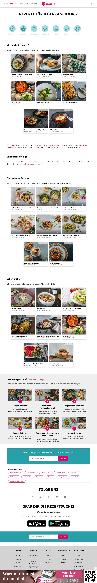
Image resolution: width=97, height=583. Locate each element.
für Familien (31, 473)
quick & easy (45, 473)
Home (6, 4)
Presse (64, 559)
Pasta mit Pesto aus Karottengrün (22, 74)
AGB (78, 555)
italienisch (14, 477)
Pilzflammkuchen (68, 74)
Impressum (79, 562)
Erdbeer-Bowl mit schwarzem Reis (22, 208)
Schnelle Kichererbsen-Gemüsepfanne (57, 130)
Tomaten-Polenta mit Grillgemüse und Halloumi (34, 130)
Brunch (50, 477)
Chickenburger (54, 364)
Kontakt (48, 559)
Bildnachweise (78, 566)
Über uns (63, 555)
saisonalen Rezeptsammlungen (31, 164)
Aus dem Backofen (17, 481)
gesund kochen (15, 473)
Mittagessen (60, 473)
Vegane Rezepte (33, 567)
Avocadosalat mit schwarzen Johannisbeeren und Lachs (71, 235)
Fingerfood (62, 477)
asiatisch (26, 477)
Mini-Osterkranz (55, 263)
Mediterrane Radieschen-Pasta (72, 208)
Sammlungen (23, 4)
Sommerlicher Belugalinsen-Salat (47, 235)
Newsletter (48, 562)
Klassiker (39, 477)
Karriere (63, 562)
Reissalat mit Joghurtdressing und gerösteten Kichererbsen (47, 336)
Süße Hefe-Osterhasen (31, 263)
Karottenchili (16, 102)
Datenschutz (79, 559)
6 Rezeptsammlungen (37, 380)
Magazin (34, 4)
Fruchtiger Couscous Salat (19, 336)
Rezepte (13, 4)
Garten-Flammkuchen (70, 102)
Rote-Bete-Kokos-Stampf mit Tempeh (33, 364)
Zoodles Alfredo (16, 308)
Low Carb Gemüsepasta (44, 102)
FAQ (48, 555)
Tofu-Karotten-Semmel (44, 74)
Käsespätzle (41, 308)
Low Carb (75, 477)
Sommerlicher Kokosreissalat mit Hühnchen (47, 208)
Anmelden (63, 458)
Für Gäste (73, 473)
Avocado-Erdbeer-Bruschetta (21, 235)
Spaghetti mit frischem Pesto (72, 308)
